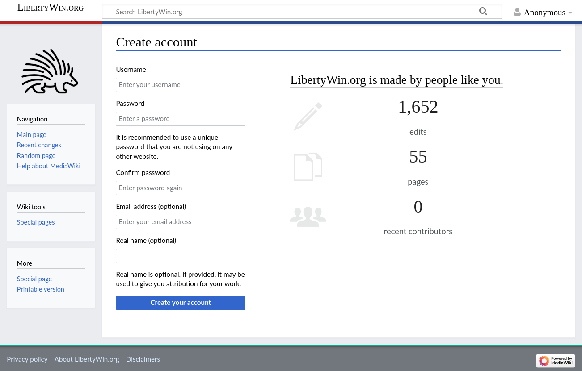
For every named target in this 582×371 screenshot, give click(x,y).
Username (131, 69)
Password (130, 103)
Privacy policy (27, 359)
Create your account (180, 302)
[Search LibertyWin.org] (302, 11)
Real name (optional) (146, 240)
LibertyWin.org (50, 8)
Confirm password (143, 172)
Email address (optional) (151, 206)
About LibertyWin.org (87, 359)
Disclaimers (143, 359)
